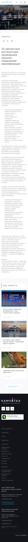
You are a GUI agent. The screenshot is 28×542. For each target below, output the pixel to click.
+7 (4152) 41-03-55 (6, 520)
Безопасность (5, 451)
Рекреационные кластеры (5, 475)
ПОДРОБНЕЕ (14, 386)
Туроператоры (5, 458)
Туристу (4, 444)
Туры (3, 436)
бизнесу (4, 467)
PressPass (24, 535)
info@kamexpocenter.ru (7, 502)
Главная (4, 25)
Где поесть (4, 456)
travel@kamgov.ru (6, 523)
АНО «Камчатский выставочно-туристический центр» (11, 489)
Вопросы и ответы (6, 453)
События (5, 432)
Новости (13, 25)
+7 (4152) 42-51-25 (6, 499)
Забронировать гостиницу (5, 448)
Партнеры (4, 463)
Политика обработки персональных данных (9, 527)
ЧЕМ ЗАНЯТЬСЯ (6, 428)
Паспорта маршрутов (7, 480)
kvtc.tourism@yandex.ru (7, 503)
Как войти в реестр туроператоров (6, 471)
